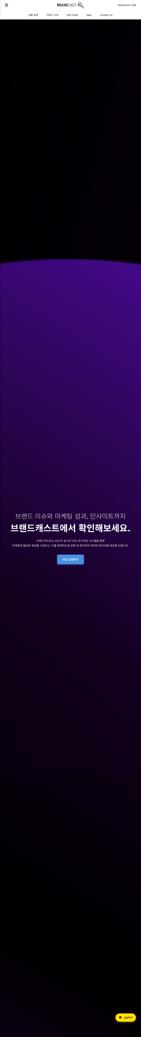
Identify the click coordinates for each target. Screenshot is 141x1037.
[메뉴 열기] (6, 5)
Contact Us (106, 15)
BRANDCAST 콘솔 (127, 5)
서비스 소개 (52, 15)
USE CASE (72, 15)
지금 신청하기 (71, 559)
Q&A (89, 15)
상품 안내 (33, 15)
